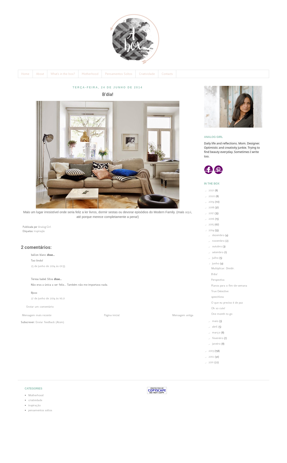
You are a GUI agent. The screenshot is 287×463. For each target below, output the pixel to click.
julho (215, 257)
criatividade (35, 400)
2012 (212, 356)
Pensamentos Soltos (118, 74)
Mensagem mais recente (36, 315)
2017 (212, 213)
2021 (212, 190)
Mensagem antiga (182, 315)
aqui (188, 212)
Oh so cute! (218, 308)
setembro (218, 252)
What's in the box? (63, 74)
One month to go (221, 313)
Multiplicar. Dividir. (223, 268)
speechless (217, 296)
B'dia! (214, 274)
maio (215, 321)
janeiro (216, 343)
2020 (212, 196)
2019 (212, 201)
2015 (212, 224)
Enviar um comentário (40, 306)
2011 (211, 362)
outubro (217, 246)
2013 (212, 350)
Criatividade (147, 74)
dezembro (218, 235)
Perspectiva (217, 279)
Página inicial (112, 315)
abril (215, 326)
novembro (218, 240)
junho (216, 263)
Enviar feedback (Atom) (50, 322)
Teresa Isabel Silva (42, 279)
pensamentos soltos (40, 410)
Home (25, 74)
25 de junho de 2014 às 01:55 (48, 266)
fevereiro (218, 338)
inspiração (39, 231)
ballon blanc (38, 254)
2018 (212, 207)
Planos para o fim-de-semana (229, 285)
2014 (212, 230)
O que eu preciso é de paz (227, 302)
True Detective (219, 291)
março (216, 332)
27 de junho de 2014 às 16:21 (48, 298)
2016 (212, 218)
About (40, 74)
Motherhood (90, 74)
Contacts (167, 74)
